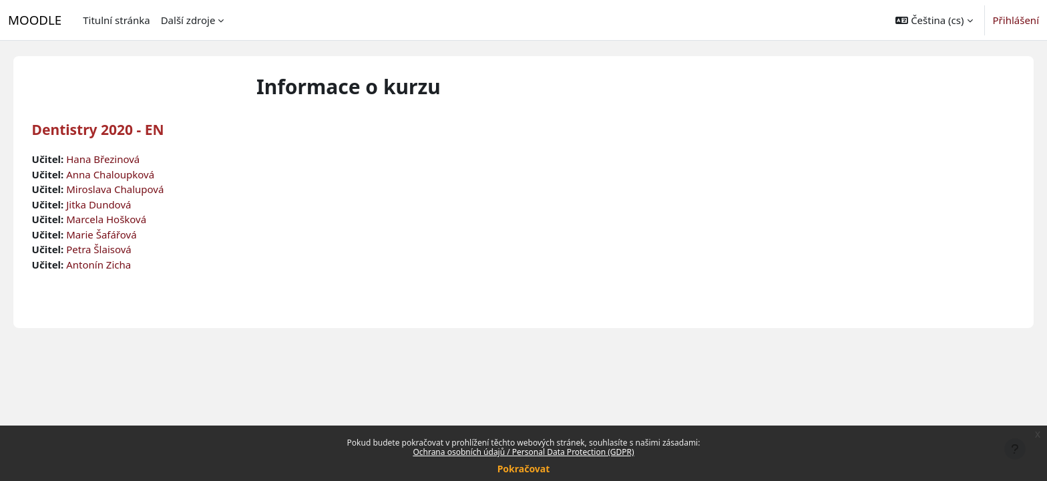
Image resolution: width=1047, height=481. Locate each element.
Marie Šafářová (120, 234)
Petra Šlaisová (118, 249)
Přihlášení (1016, 20)
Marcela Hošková (125, 219)
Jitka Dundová (117, 204)
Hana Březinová (122, 159)
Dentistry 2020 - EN (117, 129)
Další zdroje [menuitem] (188, 20)
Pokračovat (523, 468)
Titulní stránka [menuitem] (116, 20)
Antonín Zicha (117, 264)
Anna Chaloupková (129, 174)
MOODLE (34, 19)
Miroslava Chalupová (134, 189)
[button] (934, 20)
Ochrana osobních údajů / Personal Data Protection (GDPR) (523, 452)
